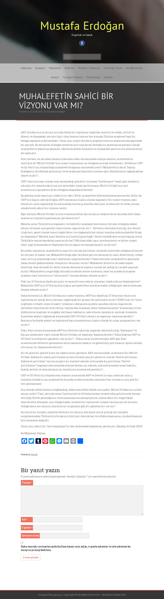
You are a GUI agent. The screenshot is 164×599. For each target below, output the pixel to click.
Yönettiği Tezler (113, 68)
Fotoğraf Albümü (72, 77)
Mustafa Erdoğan (82, 25)
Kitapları (40, 68)
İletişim (108, 77)
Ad (24, 519)
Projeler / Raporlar (89, 68)
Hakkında (26, 68)
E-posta (27, 527)
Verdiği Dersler (134, 68)
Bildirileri (70, 68)
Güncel (55, 77)
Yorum (27, 482)
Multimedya (93, 77)
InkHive (57, 594)
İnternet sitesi (30, 535)
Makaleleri (55, 68)
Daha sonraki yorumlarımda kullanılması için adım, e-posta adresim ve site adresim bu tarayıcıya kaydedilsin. (76, 548)
